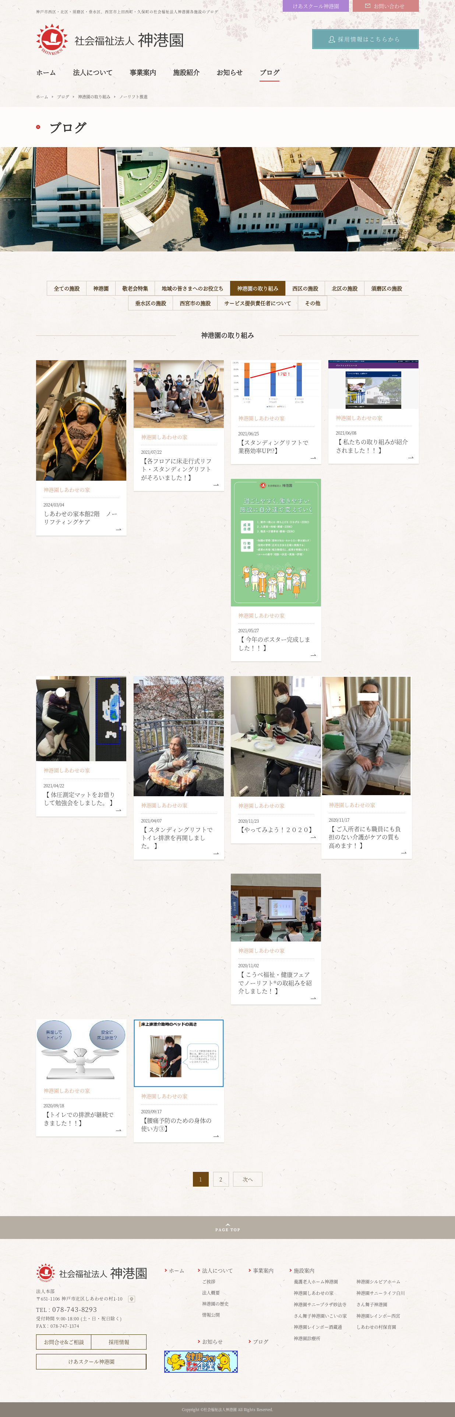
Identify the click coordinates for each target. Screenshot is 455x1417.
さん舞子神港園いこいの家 (320, 1316)
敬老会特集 (135, 288)
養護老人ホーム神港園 (316, 1281)
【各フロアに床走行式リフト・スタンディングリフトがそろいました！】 (176, 469)
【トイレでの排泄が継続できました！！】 (78, 1118)
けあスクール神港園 (316, 6)
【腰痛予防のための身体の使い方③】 (176, 1124)
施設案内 (304, 1270)
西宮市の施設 (195, 303)
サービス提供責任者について (257, 303)
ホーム (46, 72)
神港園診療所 (307, 1338)
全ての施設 (67, 288)
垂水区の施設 (150, 303)
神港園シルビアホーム (378, 1281)
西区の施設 (305, 288)
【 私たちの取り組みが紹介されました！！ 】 (372, 446)
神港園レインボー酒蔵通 (318, 1327)
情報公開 (211, 1315)
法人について (93, 72)
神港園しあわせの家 (66, 489)
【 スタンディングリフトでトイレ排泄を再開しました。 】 (177, 837)
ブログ (269, 72)
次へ (248, 1179)
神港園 (101, 288)
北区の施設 (344, 288)
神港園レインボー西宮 (378, 1316)
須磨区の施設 (386, 288)
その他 (312, 303)
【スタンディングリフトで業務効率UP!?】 (273, 446)
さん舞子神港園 (371, 1304)
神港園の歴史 (215, 1304)
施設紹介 (186, 72)
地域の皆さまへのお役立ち (192, 288)
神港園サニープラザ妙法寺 (320, 1304)
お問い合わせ (389, 6)
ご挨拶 (208, 1281)
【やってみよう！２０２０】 (276, 829)
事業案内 (143, 72)
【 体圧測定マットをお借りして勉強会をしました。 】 (79, 798)
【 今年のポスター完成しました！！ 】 (274, 643)
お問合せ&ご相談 (64, 1341)
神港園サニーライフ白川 (380, 1293)
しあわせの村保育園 (376, 1327)
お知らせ (229, 72)
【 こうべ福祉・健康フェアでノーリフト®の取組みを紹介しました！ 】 (275, 982)
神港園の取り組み (94, 97)
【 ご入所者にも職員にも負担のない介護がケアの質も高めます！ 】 (365, 837)
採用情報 (119, 1341)
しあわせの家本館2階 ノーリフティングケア (80, 517)
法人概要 (211, 1292)
